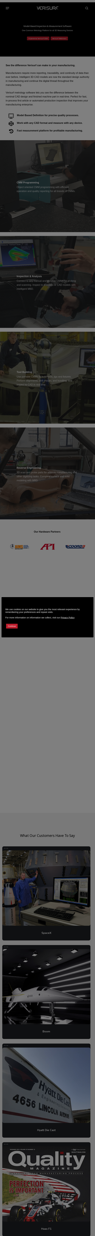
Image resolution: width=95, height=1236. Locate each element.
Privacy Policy (67, 617)
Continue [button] (12, 626)
